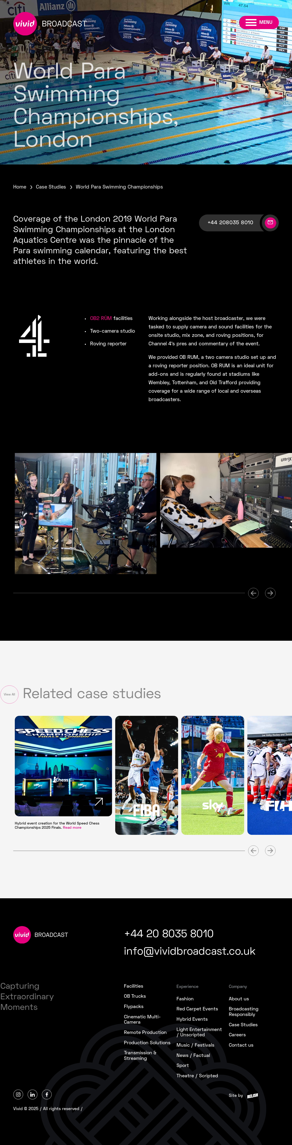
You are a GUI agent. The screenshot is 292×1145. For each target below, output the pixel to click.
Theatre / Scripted (197, 1076)
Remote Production (145, 1032)
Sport (183, 1066)
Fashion (185, 999)
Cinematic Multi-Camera (142, 1020)
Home (19, 187)
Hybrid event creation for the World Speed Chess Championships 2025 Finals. (57, 826)
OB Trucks (135, 996)
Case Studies (51, 187)
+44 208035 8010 (230, 223)
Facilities (133, 986)
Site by (236, 1096)
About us (239, 999)
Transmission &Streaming (140, 1056)
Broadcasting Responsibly (243, 1012)
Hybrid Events (192, 1019)
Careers (237, 1035)
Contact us (241, 1045)
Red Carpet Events (197, 1009)
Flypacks (133, 1007)
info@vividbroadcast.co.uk (190, 952)
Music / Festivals (195, 1045)
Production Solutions (147, 1043)
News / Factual (193, 1056)
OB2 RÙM (101, 319)
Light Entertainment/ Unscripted (199, 1033)
